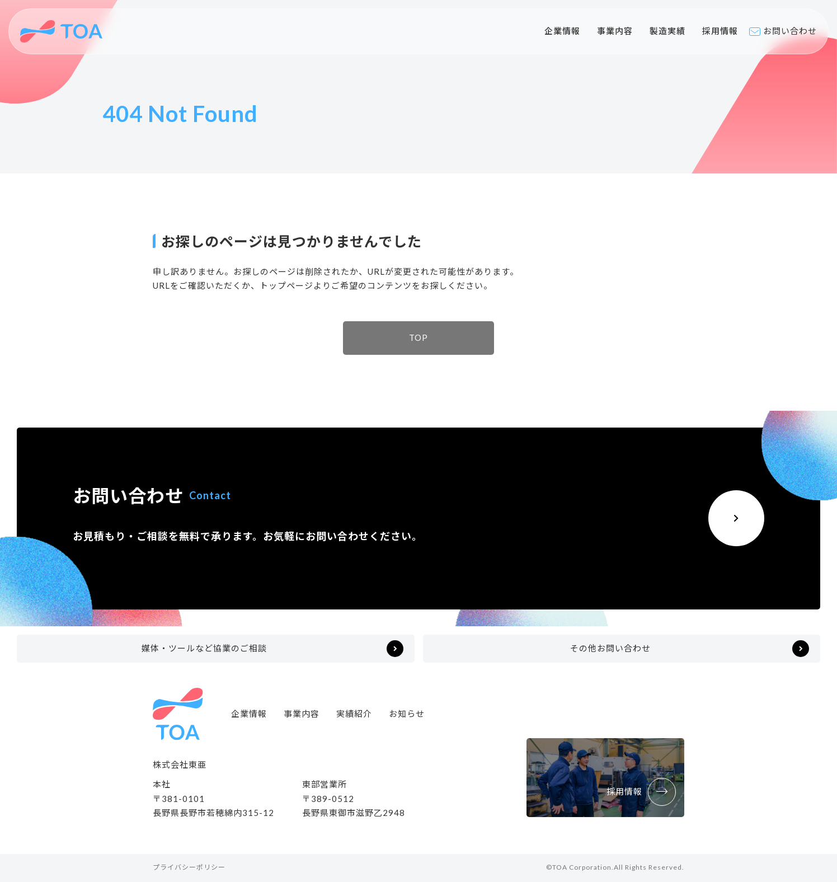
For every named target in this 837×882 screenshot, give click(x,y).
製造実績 (667, 31)
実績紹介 (354, 714)
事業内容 (615, 31)
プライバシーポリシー (189, 867)
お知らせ (407, 714)
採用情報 (720, 31)
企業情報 (562, 31)
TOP (418, 337)
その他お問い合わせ (610, 648)
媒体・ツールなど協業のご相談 (204, 648)
